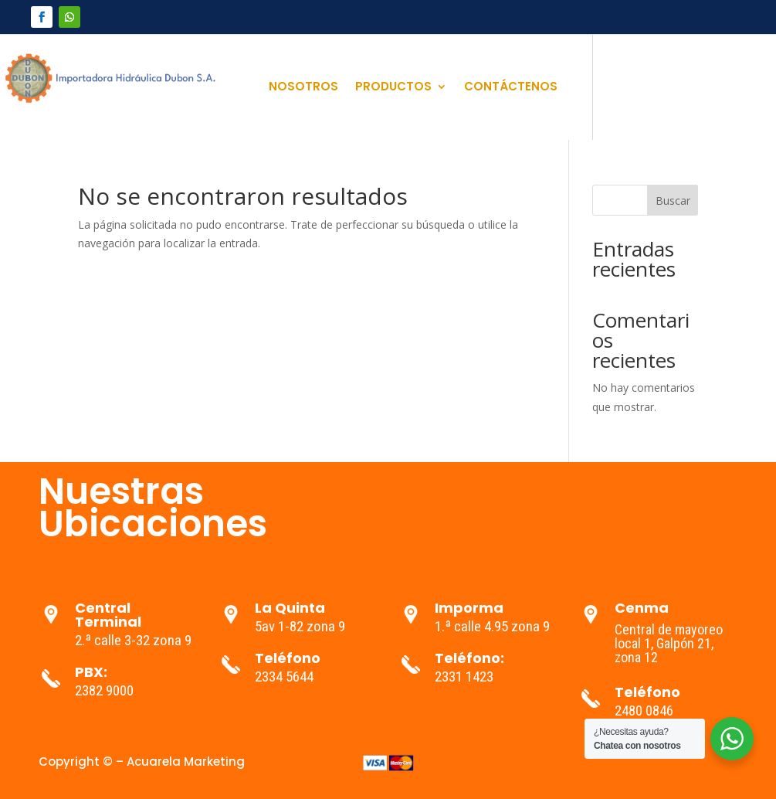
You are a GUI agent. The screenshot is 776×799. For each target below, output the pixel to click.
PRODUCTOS (393, 87)
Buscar (673, 200)
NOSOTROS (303, 87)
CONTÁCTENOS (510, 87)
